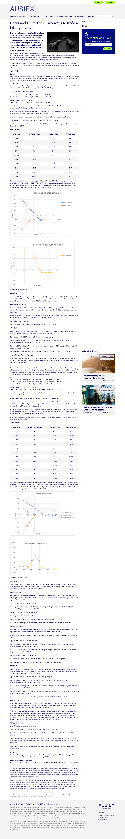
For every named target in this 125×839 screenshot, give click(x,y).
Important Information (17, 804)
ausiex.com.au (104, 819)
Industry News (49, 16)
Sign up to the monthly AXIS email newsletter (98, 41)
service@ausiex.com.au (107, 815)
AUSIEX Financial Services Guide (47, 804)
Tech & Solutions (34, 16)
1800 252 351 (104, 817)
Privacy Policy (30, 804)
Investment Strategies (17, 16)
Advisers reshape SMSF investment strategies (95, 376)
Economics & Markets (64, 16)
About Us (91, 16)
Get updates (110, 2)
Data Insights (79, 16)
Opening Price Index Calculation (32, 297)
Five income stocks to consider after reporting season (98, 408)
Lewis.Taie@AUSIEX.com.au (45, 757)
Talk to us (98, 2)
